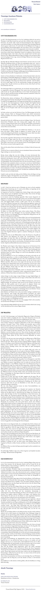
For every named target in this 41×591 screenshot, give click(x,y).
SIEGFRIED (7, 20)
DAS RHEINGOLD (9, 24)
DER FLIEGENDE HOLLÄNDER (9, 576)
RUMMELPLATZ (5, 581)
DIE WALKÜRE (8, 22)
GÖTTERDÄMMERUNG (10, 19)
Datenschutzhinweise (30, 589)
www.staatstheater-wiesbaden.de (8, 29)
